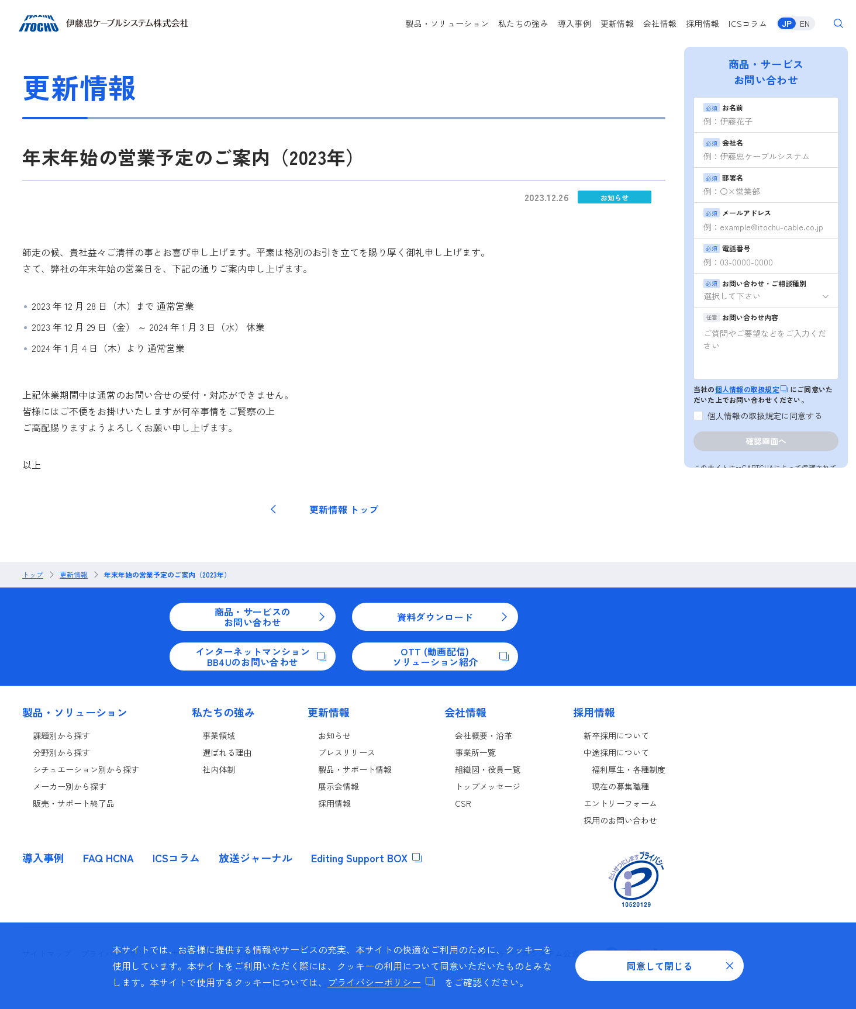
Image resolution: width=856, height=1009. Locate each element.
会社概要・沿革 (483, 735)
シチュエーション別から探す (86, 769)
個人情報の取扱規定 (751, 389)
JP (787, 23)
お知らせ (614, 197)
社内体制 (218, 769)
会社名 (723, 142)
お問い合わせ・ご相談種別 (754, 283)
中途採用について (616, 752)
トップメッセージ (487, 786)
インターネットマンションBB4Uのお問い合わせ (260, 656)
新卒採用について (616, 735)
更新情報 (617, 23)
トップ (32, 574)
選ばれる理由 (226, 752)
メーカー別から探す (69, 786)
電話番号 (726, 248)
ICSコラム (748, 23)
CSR (463, 803)
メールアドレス (737, 212)
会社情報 (659, 23)
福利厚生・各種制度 (628, 769)
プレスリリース (346, 752)
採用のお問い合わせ (620, 820)
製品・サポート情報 (355, 769)
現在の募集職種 (620, 786)
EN (805, 23)
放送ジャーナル (255, 857)
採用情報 (702, 23)
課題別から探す (61, 735)
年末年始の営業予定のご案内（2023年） (167, 574)
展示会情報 (338, 786)
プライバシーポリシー (381, 982)
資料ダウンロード (453, 617)
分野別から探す (61, 752)
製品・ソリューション (447, 23)
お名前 (723, 107)
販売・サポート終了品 (74, 803)
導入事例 (574, 23)
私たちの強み (523, 23)
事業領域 (218, 735)
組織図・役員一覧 (487, 769)
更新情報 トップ (323, 509)
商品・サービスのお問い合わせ (270, 616)
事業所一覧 (475, 752)
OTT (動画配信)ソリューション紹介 (450, 656)
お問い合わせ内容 (740, 317)
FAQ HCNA (108, 857)
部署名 (723, 177)
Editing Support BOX (366, 857)
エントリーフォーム (620, 803)
